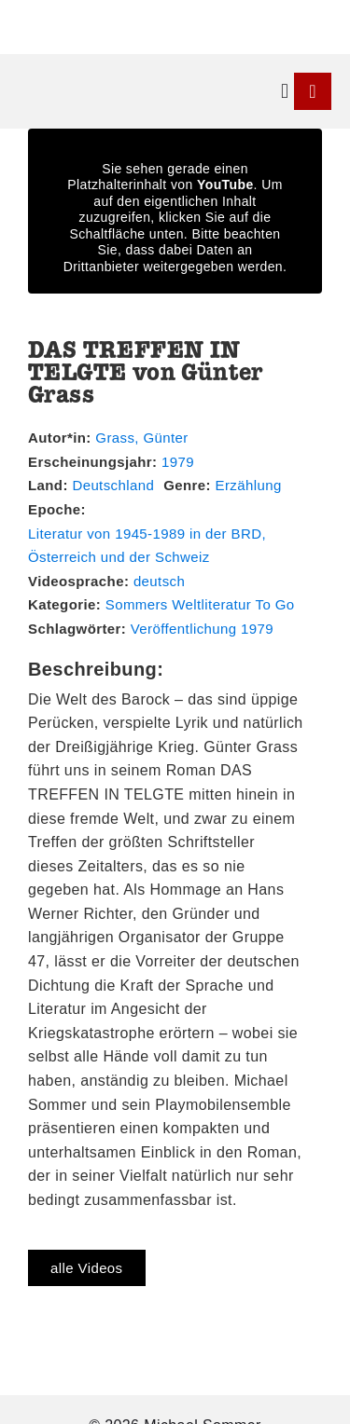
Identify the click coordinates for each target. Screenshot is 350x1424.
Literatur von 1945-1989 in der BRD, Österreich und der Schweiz (147, 546)
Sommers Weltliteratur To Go (200, 604)
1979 (177, 462)
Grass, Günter (141, 437)
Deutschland (113, 485)
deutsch (159, 581)
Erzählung (249, 485)
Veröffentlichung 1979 (202, 629)
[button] (285, 91)
